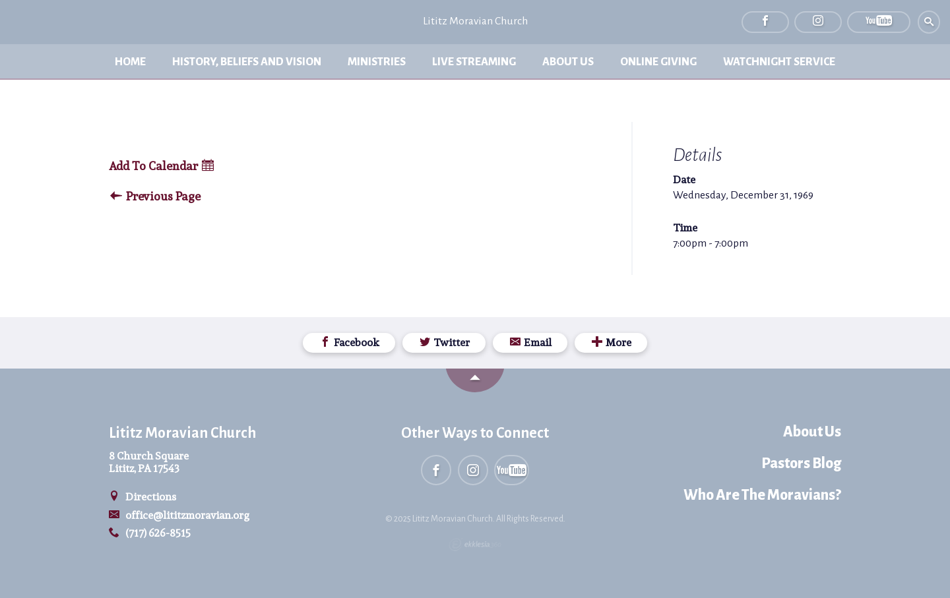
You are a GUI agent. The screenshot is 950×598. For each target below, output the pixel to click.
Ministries (377, 62)
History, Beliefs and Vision (246, 62)
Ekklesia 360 (475, 544)
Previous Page (155, 196)
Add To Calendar (161, 166)
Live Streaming (474, 62)
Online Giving (658, 62)
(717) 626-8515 (150, 533)
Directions (142, 497)
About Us (568, 62)
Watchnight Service (779, 62)
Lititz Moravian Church (475, 21)
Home (130, 62)
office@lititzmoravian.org (179, 515)
